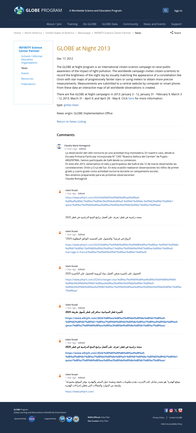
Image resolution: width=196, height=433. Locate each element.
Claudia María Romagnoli (77, 145)
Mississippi (84, 33)
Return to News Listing (71, 121)
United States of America (59, 33)
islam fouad (71, 190)
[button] (176, 33)
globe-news (71, 105)
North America (33, 33)
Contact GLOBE (175, 417)
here (131, 98)
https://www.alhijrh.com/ (79, 391)
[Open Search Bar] (166, 10)
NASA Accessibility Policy (171, 424)
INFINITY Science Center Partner (112, 33)
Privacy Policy (158, 417)
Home (17, 33)
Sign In (178, 10)
